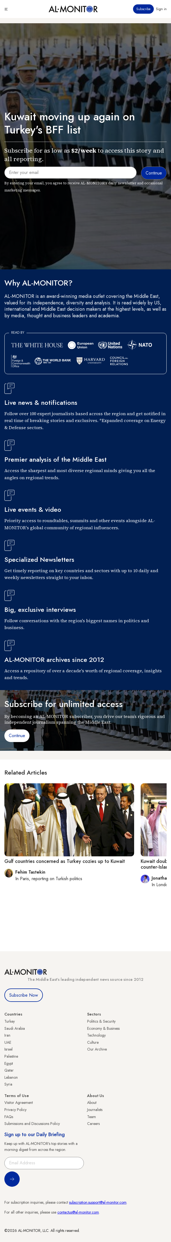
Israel (8, 1049)
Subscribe (143, 9)
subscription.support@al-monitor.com (97, 1202)
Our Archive (97, 1049)
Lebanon (11, 1077)
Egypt (8, 1063)
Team (91, 1116)
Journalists (94, 1109)
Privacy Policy (15, 1109)
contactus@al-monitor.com (78, 1212)
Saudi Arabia (14, 1028)
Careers (93, 1123)
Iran (7, 1035)
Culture (93, 1042)
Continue (17, 735)
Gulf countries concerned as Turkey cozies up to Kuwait (64, 861)
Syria (8, 1084)
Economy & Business (103, 1028)
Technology (96, 1035)
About (91, 1102)
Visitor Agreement (18, 1102)
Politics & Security (101, 1021)
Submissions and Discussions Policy (32, 1123)
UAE (7, 1042)
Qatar (9, 1070)
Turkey (9, 1021)
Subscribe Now (23, 995)
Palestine (11, 1056)
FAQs (8, 1116)
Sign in (161, 9)
